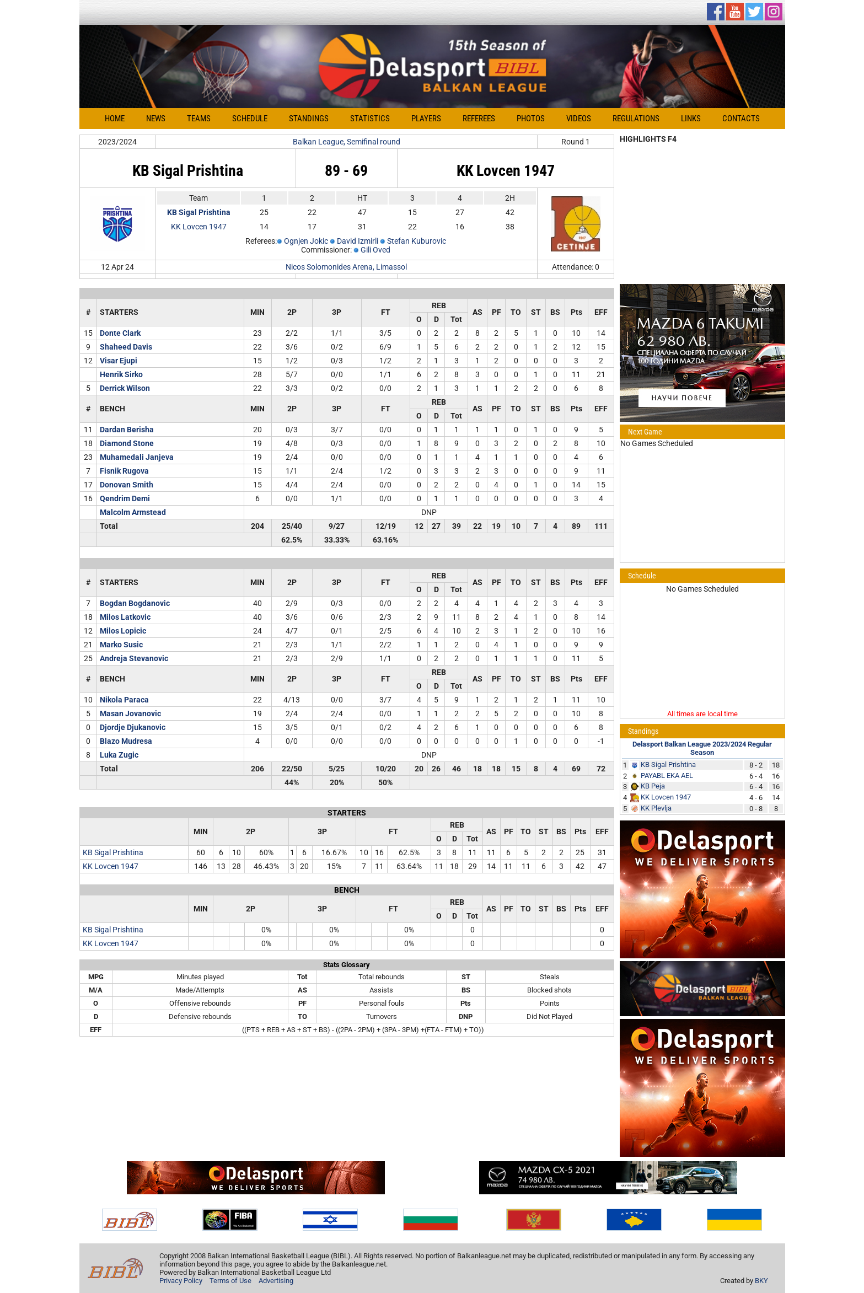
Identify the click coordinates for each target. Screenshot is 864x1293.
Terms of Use (230, 1280)
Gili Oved (375, 249)
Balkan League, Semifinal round (346, 141)
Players (426, 119)
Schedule (249, 119)
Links (691, 119)
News (155, 119)
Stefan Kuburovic (416, 241)
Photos (531, 119)
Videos (578, 119)
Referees (479, 119)
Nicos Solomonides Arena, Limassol (346, 266)
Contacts (741, 119)
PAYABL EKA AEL (667, 775)
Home (115, 119)
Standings (309, 119)
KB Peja (653, 786)
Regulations (636, 119)
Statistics (370, 119)
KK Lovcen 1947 (199, 226)
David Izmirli (357, 241)
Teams (199, 119)
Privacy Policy (180, 1280)
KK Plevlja (656, 808)
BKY (761, 1280)
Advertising (276, 1280)
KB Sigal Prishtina (113, 852)
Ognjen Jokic (306, 241)
